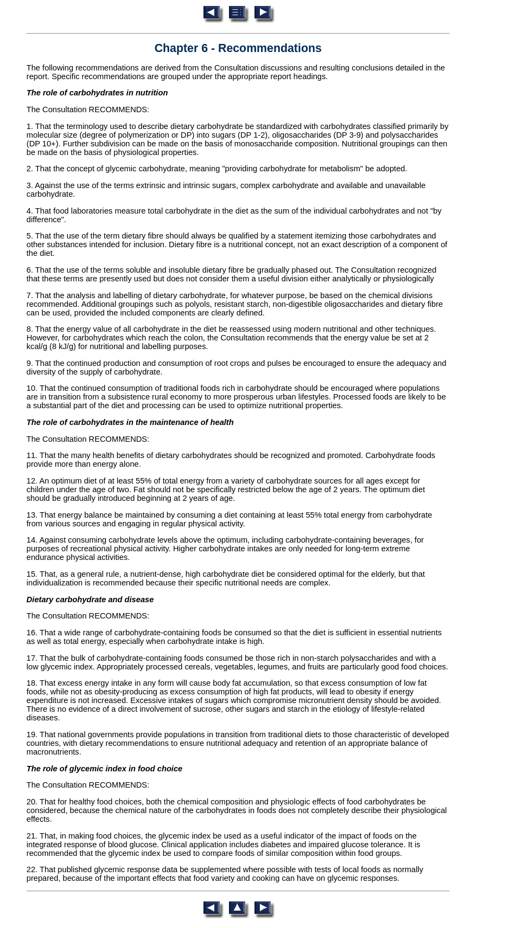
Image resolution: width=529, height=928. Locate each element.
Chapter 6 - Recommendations (238, 48)
